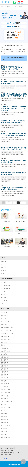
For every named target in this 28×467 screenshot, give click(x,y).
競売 (2, 179)
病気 (14, 166)
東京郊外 (3, 297)
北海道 (3, 125)
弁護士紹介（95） (6, 339)
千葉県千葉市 (4, 300)
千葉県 (11, 112)
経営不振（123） (5, 425)
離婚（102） (4, 413)
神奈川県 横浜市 (5, 152)
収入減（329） (5, 428)
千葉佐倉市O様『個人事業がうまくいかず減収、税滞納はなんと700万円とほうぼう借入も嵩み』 (13, 108)
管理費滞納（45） (6, 354)
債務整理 (7, 154)
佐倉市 (18, 112)
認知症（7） (4, 318)
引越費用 (13, 73)
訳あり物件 (22, 139)
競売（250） (4, 342)
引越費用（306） (5, 360)
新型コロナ (12, 87)
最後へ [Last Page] (23, 202)
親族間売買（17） (6, 336)
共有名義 (22, 193)
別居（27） (4, 410)
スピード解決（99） (6, 330)
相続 (10, 191)
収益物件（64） (5, 398)
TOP (2, 6)
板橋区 (3, 177)
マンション (17, 177)
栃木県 (17, 85)
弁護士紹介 (19, 191)
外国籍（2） (4, 416)
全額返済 (19, 98)
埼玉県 (3, 291)
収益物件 (3, 141)
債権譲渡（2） (5, 348)
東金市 (5, 193)
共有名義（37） (5, 404)
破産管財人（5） (5, 384)
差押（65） (4, 345)
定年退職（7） (5, 422)
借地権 (3, 166)
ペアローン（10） (6, 407)
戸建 (6, 71)
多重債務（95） (5, 369)
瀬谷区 (10, 152)
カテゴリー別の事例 (6, 8)
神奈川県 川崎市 (5, 288)
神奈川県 (3, 282)
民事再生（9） (5, 378)
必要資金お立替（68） (7, 357)
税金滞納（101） (5, 351)
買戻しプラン (17, 137)
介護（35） (4, 434)
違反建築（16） (5, 387)
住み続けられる (4, 73)
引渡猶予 (17, 73)
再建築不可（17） (6, 389)
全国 (9, 73)
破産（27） (4, 381)
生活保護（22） (5, 366)
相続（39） (4, 324)
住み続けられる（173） (7, 333)
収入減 (3, 75)
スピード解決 (12, 85)
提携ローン (3, 270)
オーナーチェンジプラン (12, 71)
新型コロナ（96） (6, 437)
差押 (14, 112)
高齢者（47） (4, 315)
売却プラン (21, 71)
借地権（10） (4, 395)
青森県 (3, 71)
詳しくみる (6, 458)
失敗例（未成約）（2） (7, 327)
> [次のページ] (18, 202)
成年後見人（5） (5, 321)
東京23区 (12, 177)
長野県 (14, 164)
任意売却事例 (7, 6)
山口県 (3, 100)
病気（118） (4, 431)
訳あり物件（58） (6, 392)
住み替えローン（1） (7, 312)
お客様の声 (3, 261)
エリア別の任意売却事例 (17, 6)
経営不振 (22, 73)
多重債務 (14, 98)
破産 (23, 98)
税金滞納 (22, 112)
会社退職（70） (5, 419)
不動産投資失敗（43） (7, 401)
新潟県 (12, 139)
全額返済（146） (5, 372)
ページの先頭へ (23, 462)
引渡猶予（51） (5, 363)
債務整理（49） (5, 375)
